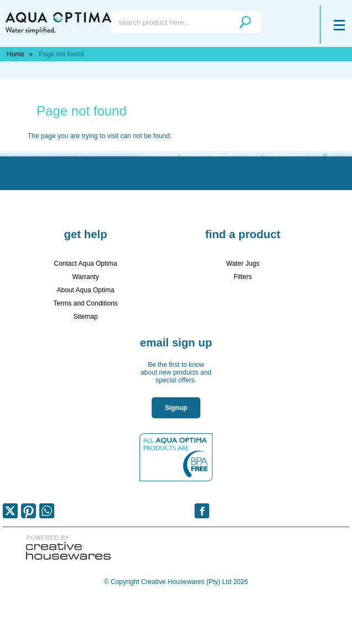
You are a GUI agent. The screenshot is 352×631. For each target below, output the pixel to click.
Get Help (85, 234)
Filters (243, 277)
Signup (176, 408)
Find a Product (243, 234)
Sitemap (86, 316)
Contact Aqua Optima (85, 263)
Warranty (85, 277)
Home (15, 54)
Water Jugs (243, 263)
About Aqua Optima (86, 290)
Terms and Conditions (86, 303)
